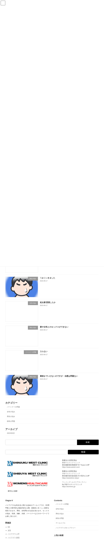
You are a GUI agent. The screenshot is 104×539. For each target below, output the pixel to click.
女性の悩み (11, 412)
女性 (9, 530)
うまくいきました (47, 278)
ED (9, 527)
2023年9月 (11, 433)
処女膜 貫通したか (48, 302)
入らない (44, 351)
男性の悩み (11, 416)
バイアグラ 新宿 (14, 538)
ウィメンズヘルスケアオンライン (74, 482)
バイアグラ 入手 (14, 534)
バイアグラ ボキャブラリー (66, 528)
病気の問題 (11, 421)
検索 (83, 452)
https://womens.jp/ (69, 487)
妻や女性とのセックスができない (54, 327)
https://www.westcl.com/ (71, 467)
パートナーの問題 (13, 407)
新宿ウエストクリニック (71, 463)
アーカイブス (60, 523)
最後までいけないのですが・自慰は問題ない (59, 376)
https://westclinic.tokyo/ (70, 478)
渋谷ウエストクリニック (71, 473)
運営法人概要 (12, 491)
